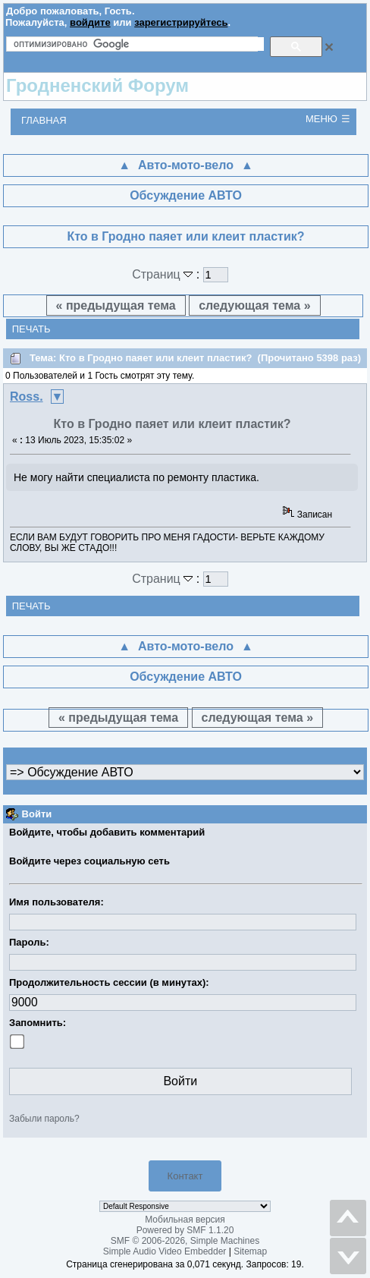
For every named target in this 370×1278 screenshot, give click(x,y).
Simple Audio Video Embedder (165, 1251)
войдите (90, 22)
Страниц (164, 274)
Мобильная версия (185, 1219)
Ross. (26, 396)
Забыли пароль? (44, 1118)
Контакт (185, 1176)
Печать (31, 329)
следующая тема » (254, 305)
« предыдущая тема (116, 305)
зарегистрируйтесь (180, 22)
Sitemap (250, 1251)
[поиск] (139, 44)
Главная (44, 120)
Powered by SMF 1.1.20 (185, 1230)
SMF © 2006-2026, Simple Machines (185, 1241)
